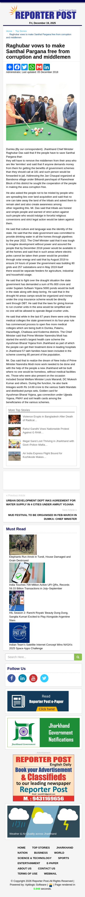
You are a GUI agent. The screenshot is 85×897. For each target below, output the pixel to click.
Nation (23, 852)
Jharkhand (64, 847)
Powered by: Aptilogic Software (28, 884)
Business (41, 852)
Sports (63, 858)
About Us (24, 868)
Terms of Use (28, 873)
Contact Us (46, 868)
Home (9, 31)
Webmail (50, 873)
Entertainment (29, 863)
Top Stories (21, 31)
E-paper (52, 863)
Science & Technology (34, 858)
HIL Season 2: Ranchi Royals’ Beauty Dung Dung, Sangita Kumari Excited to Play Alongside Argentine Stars (39, 616)
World (59, 852)
